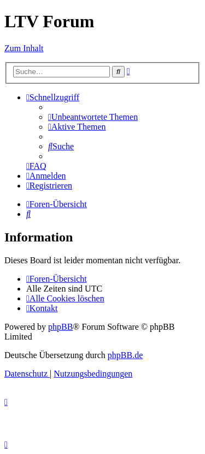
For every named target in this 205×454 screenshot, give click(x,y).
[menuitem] (93, 117)
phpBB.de (125, 355)
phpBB (60, 326)
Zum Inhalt (24, 48)
